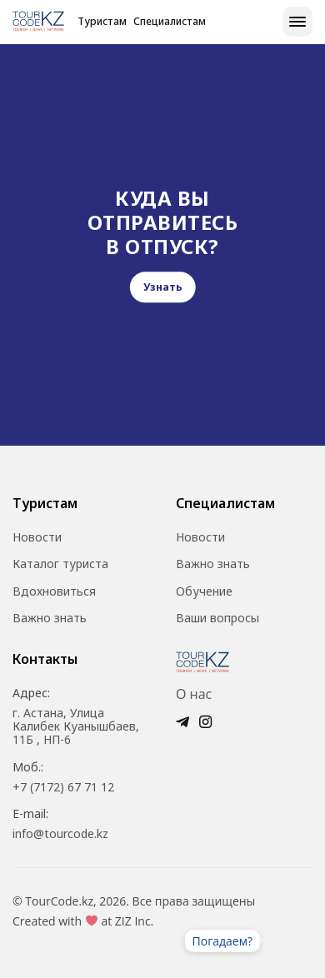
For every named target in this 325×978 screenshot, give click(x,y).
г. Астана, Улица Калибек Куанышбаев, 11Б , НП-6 (75, 726)
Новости (37, 537)
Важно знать (49, 618)
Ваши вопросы (217, 618)
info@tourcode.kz (60, 834)
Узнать (162, 287)
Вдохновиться (54, 591)
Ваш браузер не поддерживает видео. (287, 940)
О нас (194, 693)
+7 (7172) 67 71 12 (63, 787)
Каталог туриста (60, 564)
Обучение (204, 591)
